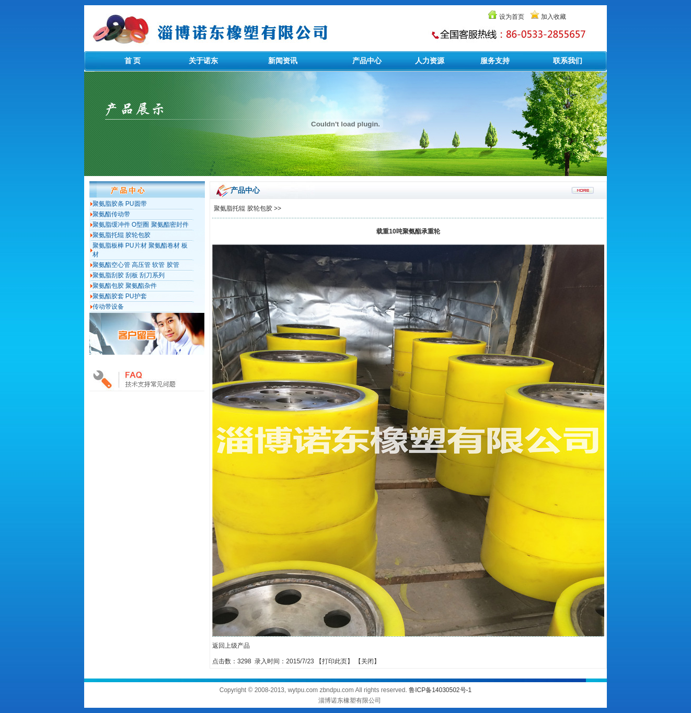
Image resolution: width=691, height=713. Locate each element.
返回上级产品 (231, 645)
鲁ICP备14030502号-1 (440, 690)
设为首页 (511, 16)
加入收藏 (553, 16)
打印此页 (334, 661)
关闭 (367, 661)
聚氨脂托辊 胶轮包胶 (243, 208)
